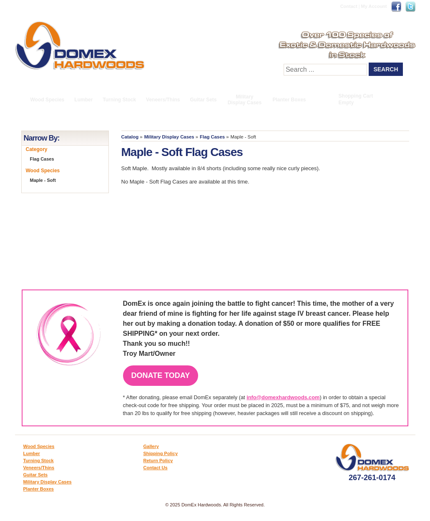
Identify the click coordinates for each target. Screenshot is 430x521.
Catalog (130, 136)
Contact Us (155, 467)
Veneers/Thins (163, 100)
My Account (374, 6)
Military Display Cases (245, 100)
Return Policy (158, 460)
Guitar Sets (203, 100)
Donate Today (160, 375)
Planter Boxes (289, 100)
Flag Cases (212, 136)
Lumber (83, 100)
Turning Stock (119, 100)
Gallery (151, 446)
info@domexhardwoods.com (282, 397)
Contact (348, 6)
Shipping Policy (160, 453)
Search (385, 69)
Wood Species (47, 100)
